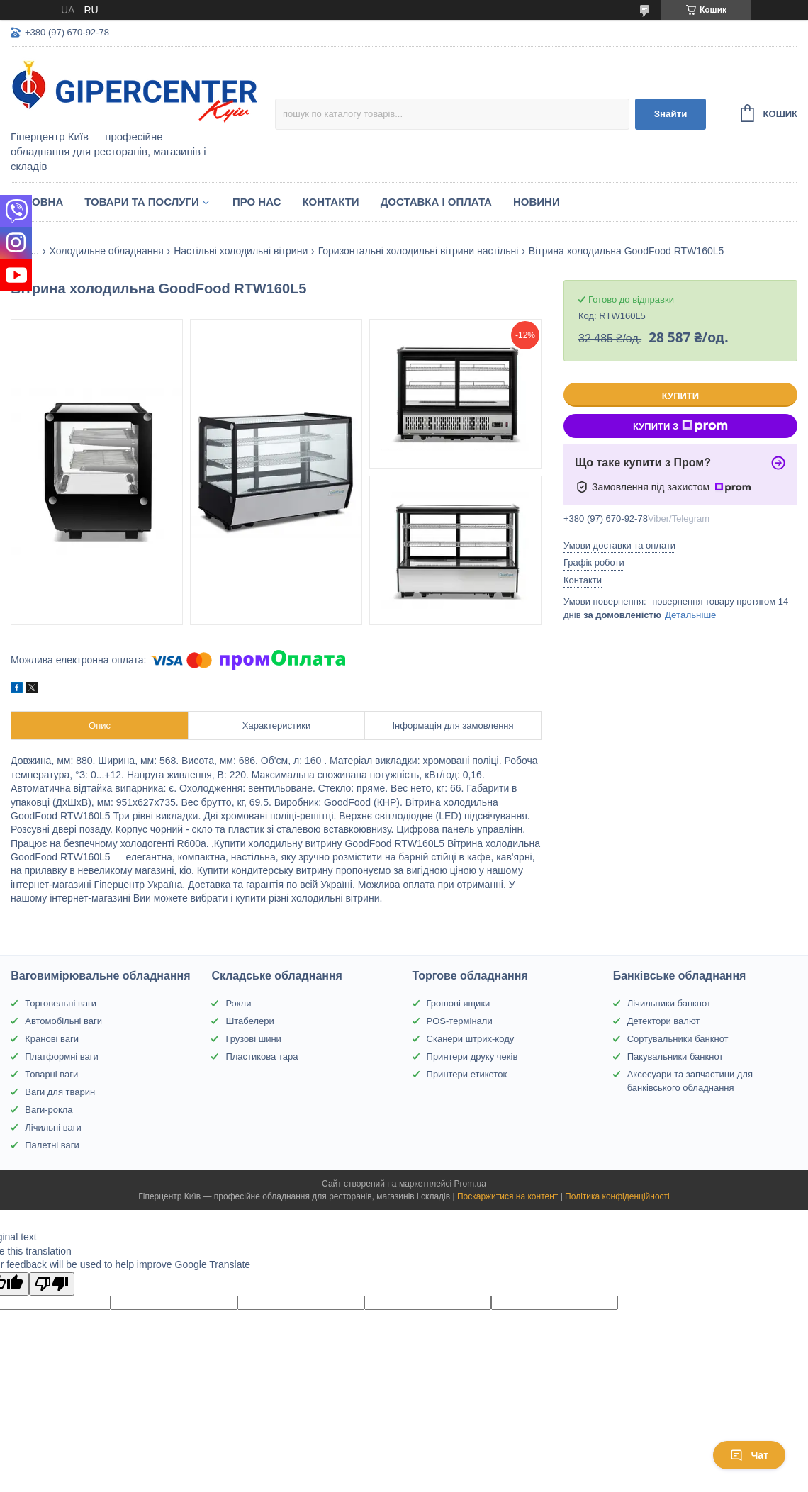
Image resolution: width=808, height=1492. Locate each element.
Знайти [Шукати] (671, 113)
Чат (749, 1455)
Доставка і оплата (436, 201)
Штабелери (249, 1021)
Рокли (238, 1003)
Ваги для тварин (60, 1092)
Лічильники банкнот (669, 1003)
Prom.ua (470, 1184)
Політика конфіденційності (617, 1196)
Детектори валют (663, 1021)
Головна (37, 201)
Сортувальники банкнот (678, 1038)
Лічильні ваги (53, 1127)
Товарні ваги (51, 1074)
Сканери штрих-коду (471, 1038)
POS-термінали (460, 1021)
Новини (536, 201)
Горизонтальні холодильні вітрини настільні (418, 251)
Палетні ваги (52, 1145)
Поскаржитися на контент (507, 1196)
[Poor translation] (51, 1284)
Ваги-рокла (48, 1109)
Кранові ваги (52, 1038)
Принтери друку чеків (472, 1056)
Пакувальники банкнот (675, 1056)
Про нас (256, 201)
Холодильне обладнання (107, 251)
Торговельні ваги (60, 1003)
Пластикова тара (261, 1056)
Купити (680, 396)
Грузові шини (253, 1038)
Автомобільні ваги (63, 1021)
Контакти (330, 201)
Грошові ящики (458, 1003)
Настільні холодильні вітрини (241, 251)
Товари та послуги (141, 201)
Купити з (680, 426)
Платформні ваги (62, 1056)
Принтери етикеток (467, 1074)
